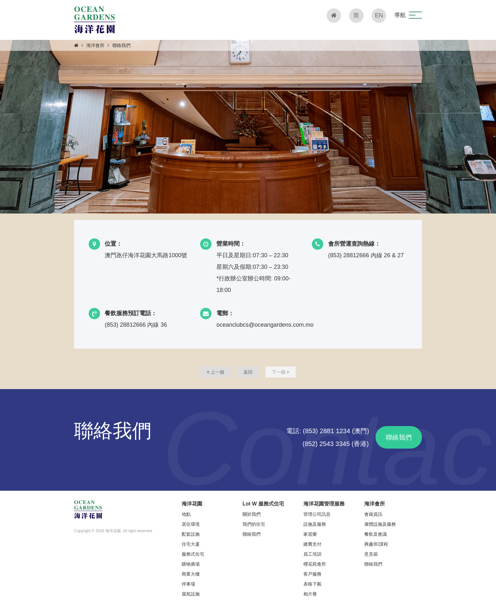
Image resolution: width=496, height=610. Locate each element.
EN (379, 15)
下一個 (280, 372)
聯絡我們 (399, 437)
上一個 (215, 372)
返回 (248, 372)
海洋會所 (95, 45)
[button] (415, 15)
